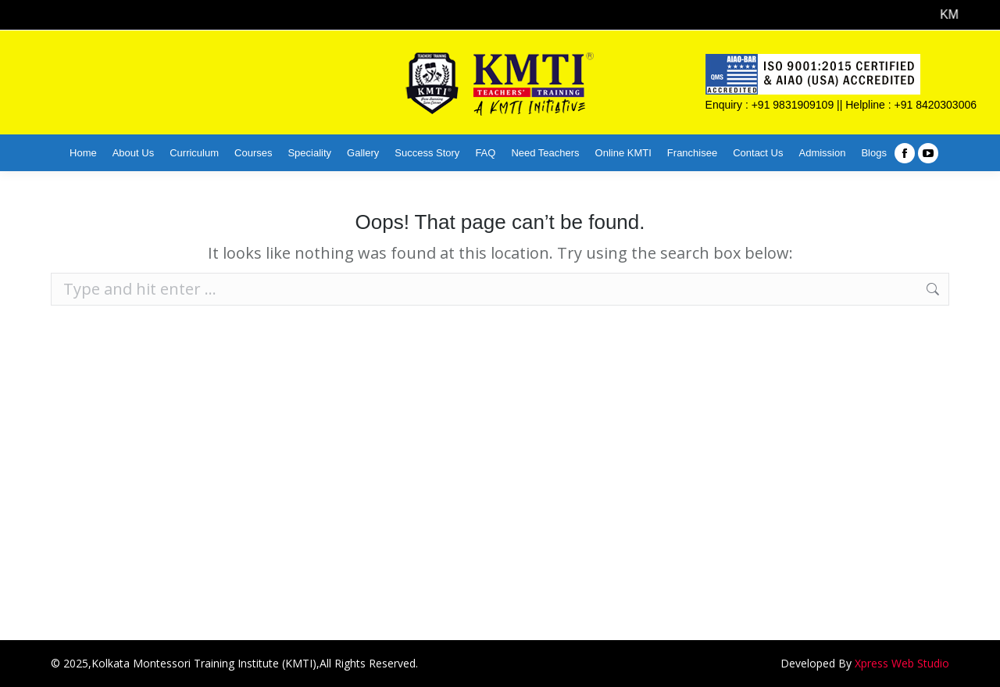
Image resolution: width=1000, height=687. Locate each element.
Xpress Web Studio (902, 663)
